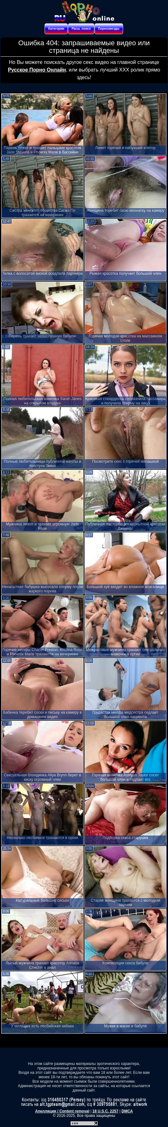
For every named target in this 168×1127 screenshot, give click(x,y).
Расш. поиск (81, 28)
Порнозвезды (109, 28)
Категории (56, 28)
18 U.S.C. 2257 (105, 1111)
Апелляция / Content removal (62, 1111)
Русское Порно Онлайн (37, 69)
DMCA (127, 1111)
